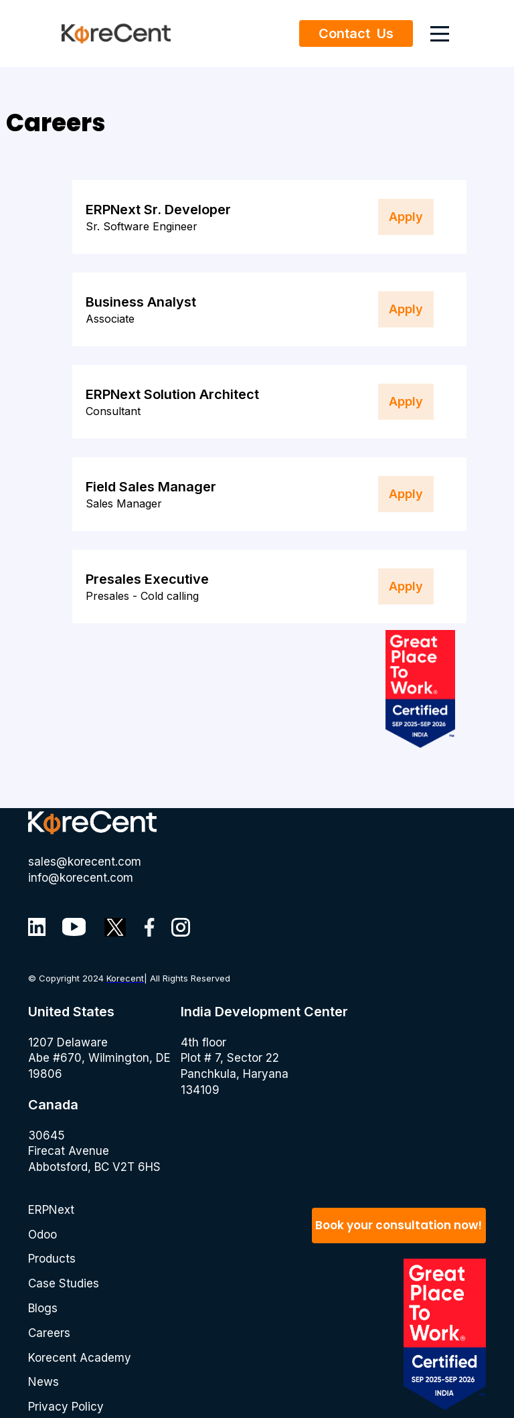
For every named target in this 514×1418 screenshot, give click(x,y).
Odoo (42, 1234)
